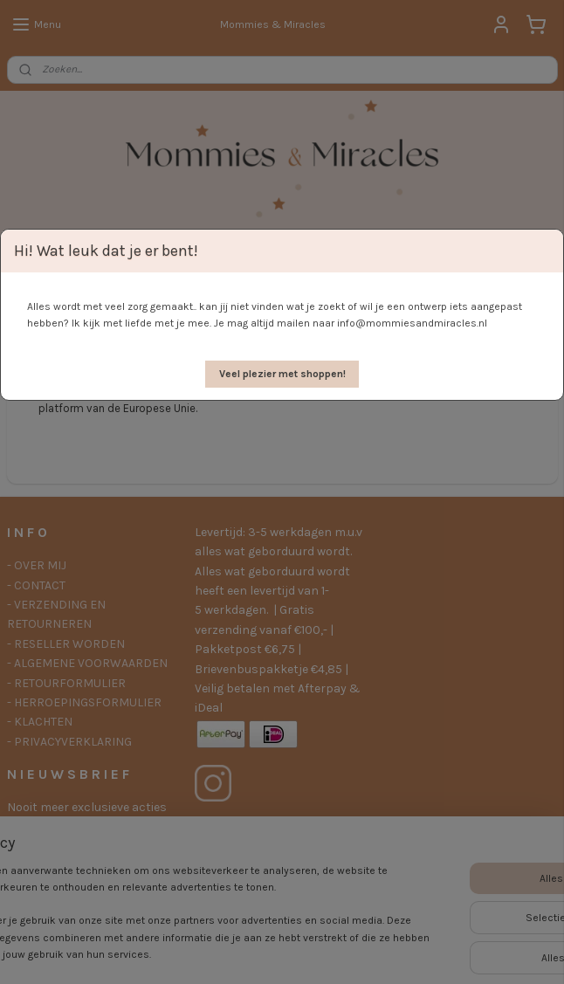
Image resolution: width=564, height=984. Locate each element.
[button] (282, 374)
